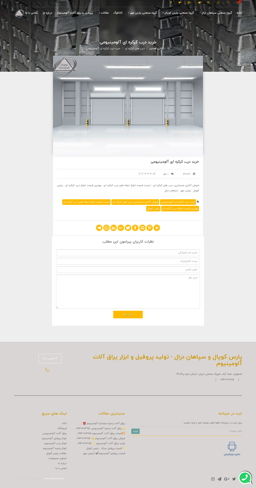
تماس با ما (31, 13)
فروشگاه (62, 428)
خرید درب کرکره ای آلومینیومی (103, 48)
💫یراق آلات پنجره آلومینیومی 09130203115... (99, 428)
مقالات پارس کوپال (56, 453)
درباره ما (47, 13)
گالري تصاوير (156, 48)
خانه (239, 13)
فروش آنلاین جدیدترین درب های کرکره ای (135, 202)
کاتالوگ (117, 13)
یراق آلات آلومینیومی (54, 433)
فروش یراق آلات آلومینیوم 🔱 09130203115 (100, 438)
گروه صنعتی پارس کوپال (178, 13)
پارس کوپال (153, 208)
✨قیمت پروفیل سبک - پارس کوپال (105, 448)
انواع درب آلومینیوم (55, 443)
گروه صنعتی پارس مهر (142, 13)
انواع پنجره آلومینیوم (55, 448)
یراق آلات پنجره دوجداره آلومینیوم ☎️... (103, 423)
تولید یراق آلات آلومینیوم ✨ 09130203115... (100, 443)
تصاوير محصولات (57, 458)
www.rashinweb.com (53, 478)
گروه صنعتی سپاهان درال (216, 13)
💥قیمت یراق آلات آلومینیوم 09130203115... (100, 433)
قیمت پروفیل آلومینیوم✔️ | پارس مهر (104, 453)
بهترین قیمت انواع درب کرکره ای (180, 208)
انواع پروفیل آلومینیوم (54, 438)
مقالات (104, 13)
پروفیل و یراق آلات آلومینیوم (75, 13)
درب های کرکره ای (135, 48)
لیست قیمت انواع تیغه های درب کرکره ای (86, 202)
